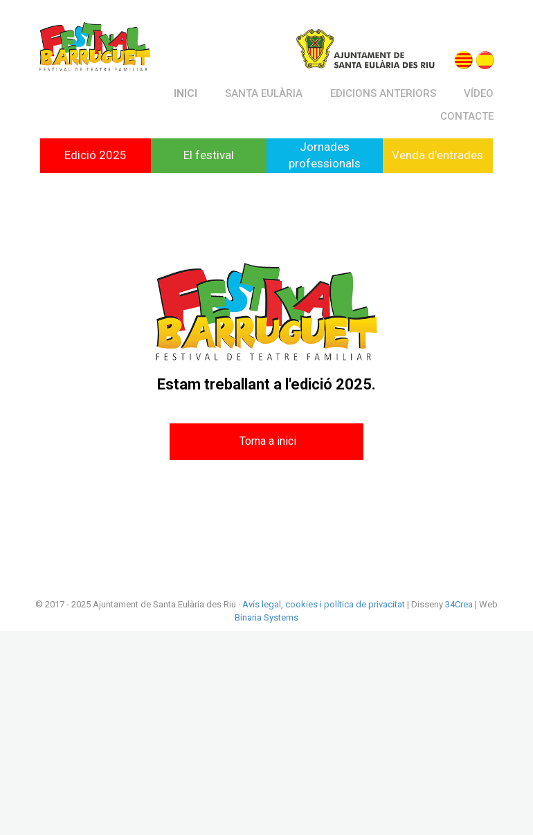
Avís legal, (262, 604)
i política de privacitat (361, 604)
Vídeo (479, 93)
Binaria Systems (266, 617)
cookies (300, 604)
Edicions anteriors (383, 93)
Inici (185, 93)
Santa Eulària (263, 93)
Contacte (467, 116)
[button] (266, 441)
